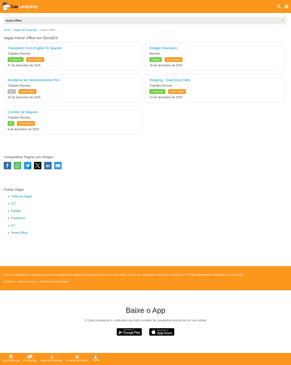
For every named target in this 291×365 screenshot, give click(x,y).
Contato (9, 281)
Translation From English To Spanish (35, 48)
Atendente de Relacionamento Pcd (33, 80)
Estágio (155, 59)
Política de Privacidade (54, 281)
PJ (10, 123)
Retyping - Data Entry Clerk (169, 80)
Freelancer (15, 59)
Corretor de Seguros (23, 112)
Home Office (35, 59)
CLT (11, 91)
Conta (95, 358)
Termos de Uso (27, 281)
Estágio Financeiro (163, 48)
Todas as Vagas (21, 196)
